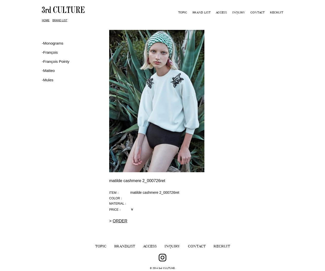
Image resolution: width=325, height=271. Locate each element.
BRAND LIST (201, 12)
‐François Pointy (55, 61)
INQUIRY (238, 12)
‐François (50, 52)
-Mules (47, 80)
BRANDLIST (124, 247)
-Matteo (48, 70)
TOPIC (182, 12)
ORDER (120, 221)
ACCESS (221, 12)
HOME (46, 20)
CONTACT (257, 12)
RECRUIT (276, 12)
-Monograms (52, 43)
